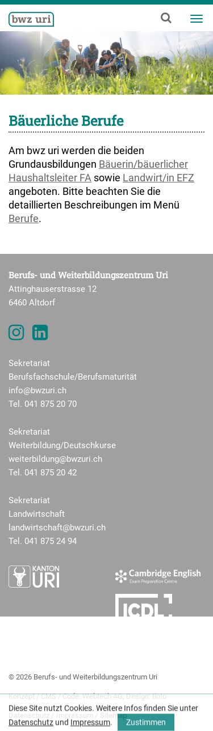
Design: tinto (146, 696)
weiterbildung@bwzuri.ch (55, 459)
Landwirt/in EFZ (158, 178)
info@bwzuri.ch (37, 390)
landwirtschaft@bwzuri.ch (57, 527)
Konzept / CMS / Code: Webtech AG (66, 696)
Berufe (24, 218)
